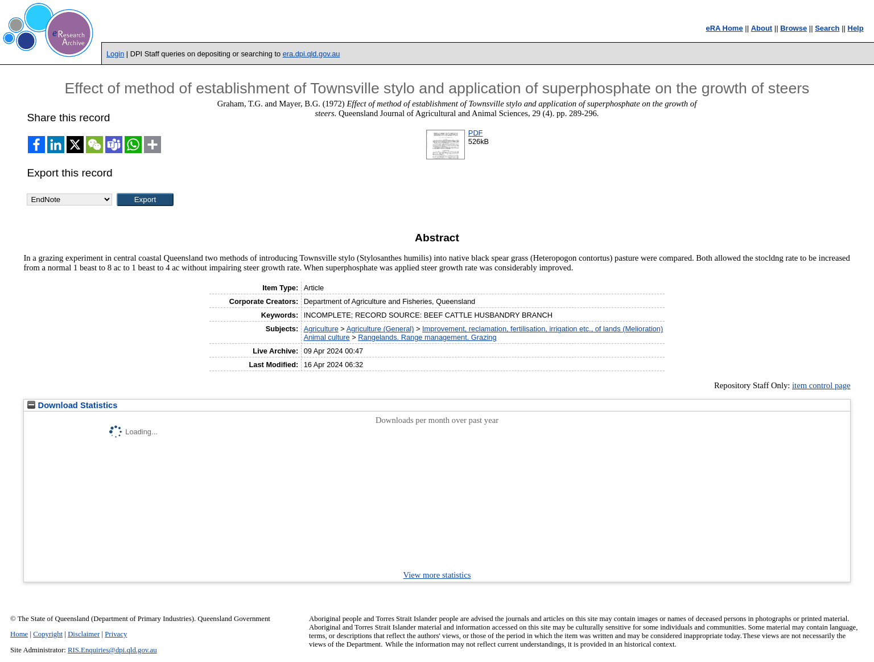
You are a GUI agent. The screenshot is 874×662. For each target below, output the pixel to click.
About (762, 28)
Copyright (48, 634)
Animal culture (327, 337)
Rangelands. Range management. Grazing (427, 337)
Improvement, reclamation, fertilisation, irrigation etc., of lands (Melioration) (542, 328)
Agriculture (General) (380, 328)
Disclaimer (84, 634)
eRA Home (724, 28)
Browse (793, 28)
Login (115, 54)
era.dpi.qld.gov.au (311, 54)
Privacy (116, 634)
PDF (475, 133)
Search (827, 28)
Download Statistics (72, 405)
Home (19, 634)
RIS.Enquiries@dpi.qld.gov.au (112, 650)
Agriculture (321, 328)
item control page (821, 385)
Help (856, 28)
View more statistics (437, 574)
